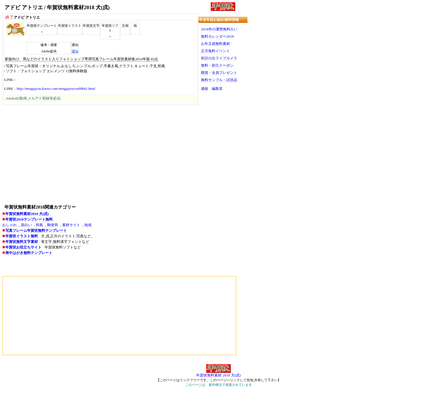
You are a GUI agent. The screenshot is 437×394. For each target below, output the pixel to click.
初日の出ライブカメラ (219, 58)
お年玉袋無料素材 (215, 44)
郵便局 (52, 225)
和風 (39, 225)
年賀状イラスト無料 (21, 236)
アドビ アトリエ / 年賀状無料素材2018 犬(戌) (57, 7)
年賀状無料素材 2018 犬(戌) (218, 375)
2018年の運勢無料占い (219, 29)
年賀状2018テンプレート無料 (29, 219)
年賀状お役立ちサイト (23, 247)
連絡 (204, 88)
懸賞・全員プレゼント (219, 73)
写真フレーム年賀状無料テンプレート (36, 230)
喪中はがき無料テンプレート (28, 253)
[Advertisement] (100, 154)
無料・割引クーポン (217, 65)
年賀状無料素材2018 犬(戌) (27, 214)
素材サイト (71, 225)
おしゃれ (9, 225)
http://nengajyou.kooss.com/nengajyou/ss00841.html (56, 88)
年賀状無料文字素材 (21, 242)
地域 (87, 225)
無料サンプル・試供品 (219, 80)
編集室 (217, 88)
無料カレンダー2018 (217, 36)
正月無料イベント (215, 51)
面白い (26, 225)
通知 (75, 51)
